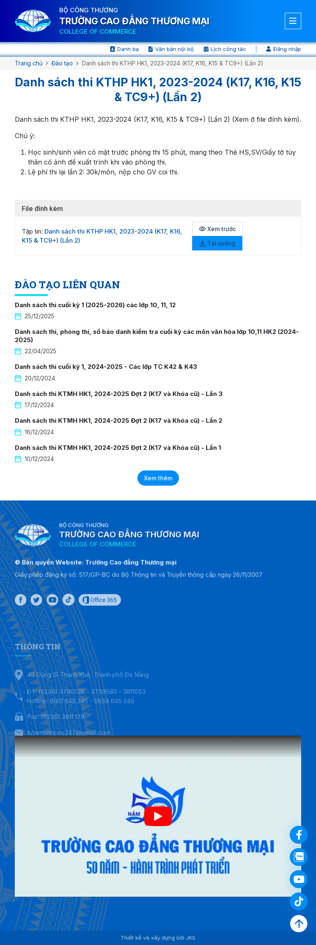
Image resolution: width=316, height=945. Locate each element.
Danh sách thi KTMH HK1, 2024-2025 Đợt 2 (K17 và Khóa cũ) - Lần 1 (118, 448)
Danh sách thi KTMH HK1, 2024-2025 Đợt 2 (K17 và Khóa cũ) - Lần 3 (119, 394)
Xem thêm (158, 478)
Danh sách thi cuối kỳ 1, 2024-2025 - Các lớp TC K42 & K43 (106, 367)
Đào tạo (62, 63)
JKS (190, 937)
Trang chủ (28, 63)
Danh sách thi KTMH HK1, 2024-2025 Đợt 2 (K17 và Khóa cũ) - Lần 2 (118, 420)
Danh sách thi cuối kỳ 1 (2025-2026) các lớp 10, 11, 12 (95, 305)
